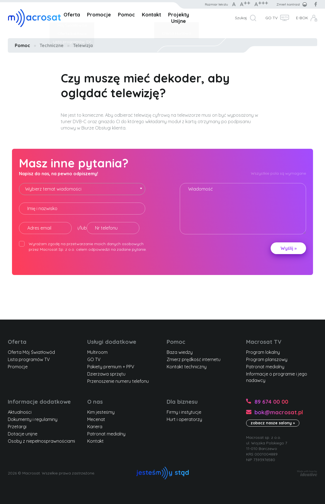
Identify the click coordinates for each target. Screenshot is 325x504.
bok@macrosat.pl (278, 412)
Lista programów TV (29, 359)
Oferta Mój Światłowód (31, 352)
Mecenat (96, 419)
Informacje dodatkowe (39, 401)
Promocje (99, 14)
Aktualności (19, 412)
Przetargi (17, 426)
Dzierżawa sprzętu (106, 374)
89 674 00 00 (271, 401)
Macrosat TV (264, 342)
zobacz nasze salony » (273, 422)
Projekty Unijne (178, 17)
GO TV (271, 17)
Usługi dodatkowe (111, 342)
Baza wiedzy (180, 352)
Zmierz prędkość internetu (193, 359)
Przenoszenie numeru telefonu (118, 381)
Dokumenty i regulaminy (32, 419)
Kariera (94, 426)
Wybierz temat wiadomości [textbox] (53, 189)
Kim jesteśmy (101, 412)
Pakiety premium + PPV (110, 366)
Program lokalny (263, 352)
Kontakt (151, 14)
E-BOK (302, 17)
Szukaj (241, 17)
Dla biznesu (182, 401)
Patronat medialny (265, 366)
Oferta (72, 14)
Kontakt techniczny (187, 366)
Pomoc (126, 14)
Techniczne (52, 45)
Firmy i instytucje (184, 412)
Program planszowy (266, 359)
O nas (95, 401)
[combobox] (82, 189)
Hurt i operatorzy (184, 419)
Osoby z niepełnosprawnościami (41, 441)
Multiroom (97, 352)
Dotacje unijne (22, 434)
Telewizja (83, 45)
